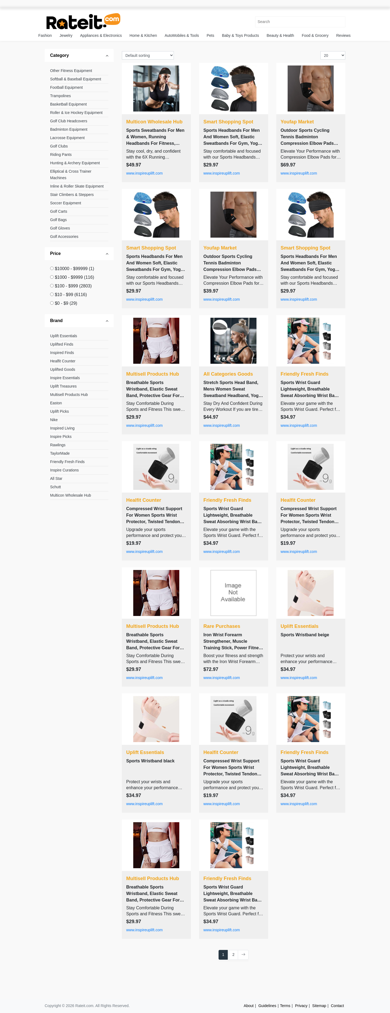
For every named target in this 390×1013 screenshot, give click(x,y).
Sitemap (319, 1006)
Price (55, 253)
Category (59, 55)
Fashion (45, 35)
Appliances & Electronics (101, 35)
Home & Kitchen (143, 35)
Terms (285, 1006)
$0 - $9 (66, 303)
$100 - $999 (73, 286)
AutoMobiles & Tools (182, 35)
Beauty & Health (280, 35)
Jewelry (66, 35)
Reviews (343, 35)
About (249, 1006)
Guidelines (267, 1006)
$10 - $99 (71, 294)
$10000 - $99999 (74, 268)
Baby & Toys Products (240, 35)
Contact (337, 1006)
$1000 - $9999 (74, 277)
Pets (210, 35)
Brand (56, 320)
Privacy (301, 1006)
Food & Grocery (315, 35)
